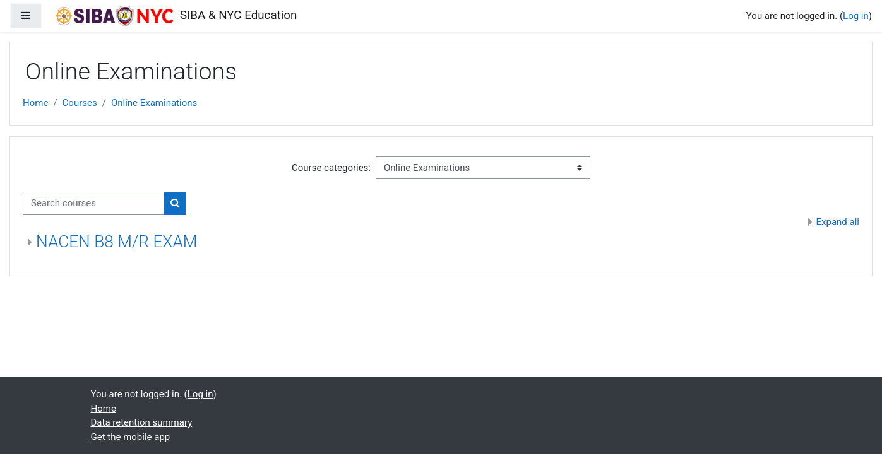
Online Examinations (154, 102)
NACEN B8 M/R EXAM (117, 241)
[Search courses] (94, 203)
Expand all (837, 222)
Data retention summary (142, 422)
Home (35, 102)
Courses (80, 102)
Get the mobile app (130, 437)
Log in (856, 15)
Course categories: (331, 167)
